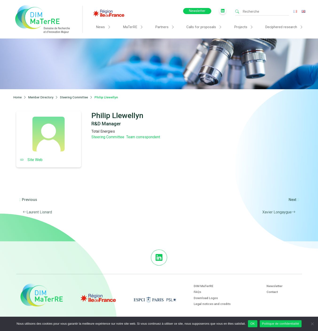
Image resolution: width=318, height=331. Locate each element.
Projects (240, 27)
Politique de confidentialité (280, 323)
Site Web (31, 160)
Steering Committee (107, 137)
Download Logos (206, 298)
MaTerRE (130, 27)
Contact (272, 292)
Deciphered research (281, 27)
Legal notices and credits (212, 304)
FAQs (197, 292)
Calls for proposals (201, 27)
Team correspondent (143, 137)
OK (252, 323)
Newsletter (197, 11)
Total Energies (103, 131)
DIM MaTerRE (203, 286)
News (100, 27)
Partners (162, 27)
